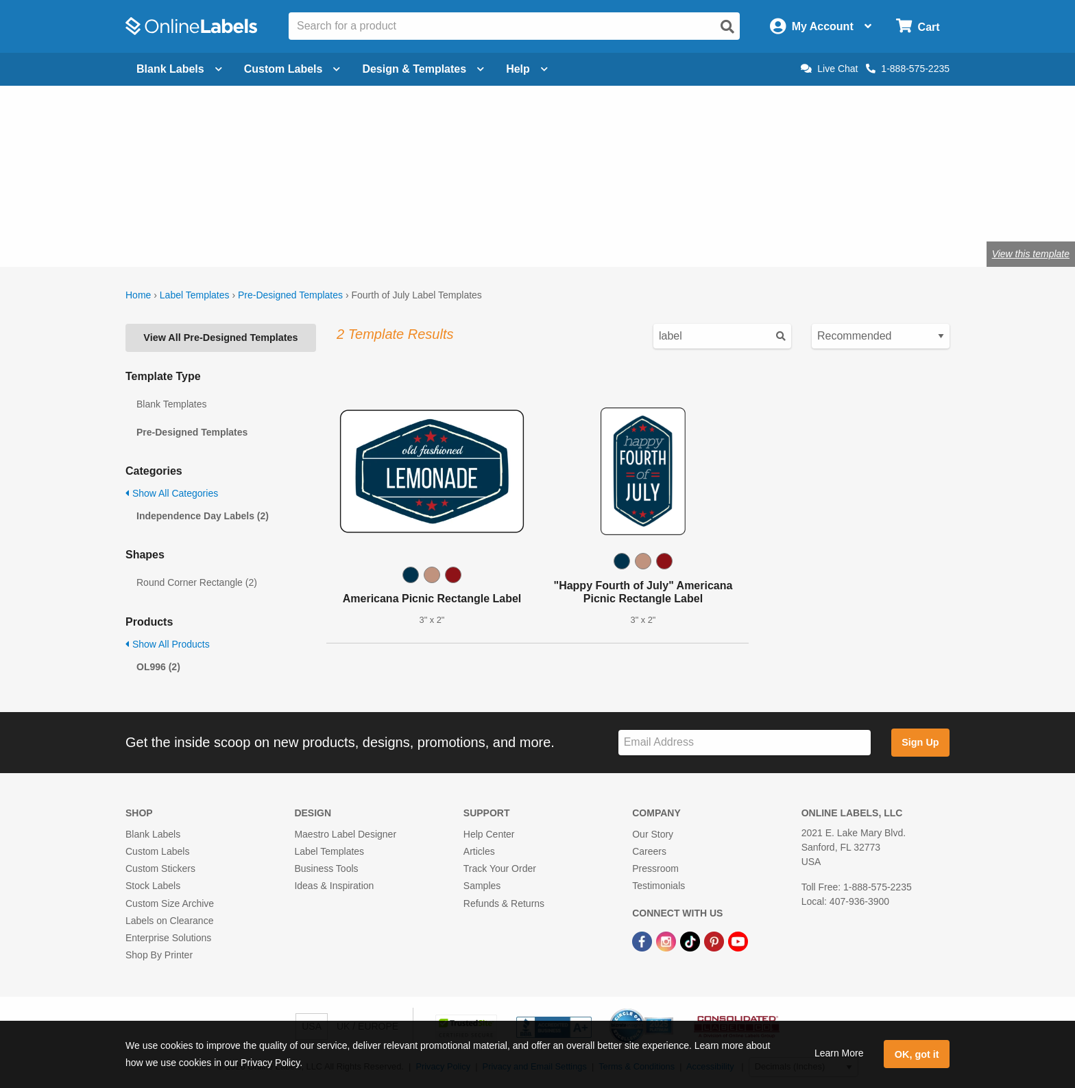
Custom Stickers (160, 868)
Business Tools (326, 868)
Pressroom (655, 868)
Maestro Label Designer (345, 834)
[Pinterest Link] (715, 940)
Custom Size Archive (169, 903)
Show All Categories (171, 493)
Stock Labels (152, 885)
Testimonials (658, 885)
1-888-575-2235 (908, 68)
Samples (481, 885)
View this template (1031, 253)
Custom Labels (157, 851)
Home (138, 294)
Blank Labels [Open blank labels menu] (179, 69)
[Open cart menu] (918, 26)
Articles (479, 851)
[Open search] (727, 26)
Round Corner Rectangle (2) (196, 582)
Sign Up (920, 742)
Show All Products (167, 644)
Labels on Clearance (169, 920)
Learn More (839, 1053)
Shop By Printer (159, 954)
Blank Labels (152, 834)
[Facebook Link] (643, 940)
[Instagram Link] (667, 940)
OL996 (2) (158, 666)
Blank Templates (171, 404)
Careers (649, 851)
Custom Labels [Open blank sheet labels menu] (292, 69)
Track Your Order (499, 868)
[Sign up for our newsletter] (744, 742)
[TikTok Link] (691, 940)
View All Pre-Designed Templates (220, 337)
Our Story (652, 834)
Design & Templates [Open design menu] (423, 69)
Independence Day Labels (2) (202, 515)
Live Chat (829, 68)
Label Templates (195, 294)
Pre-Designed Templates (290, 294)
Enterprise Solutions (168, 937)
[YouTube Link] (738, 940)
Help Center (489, 834)
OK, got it (917, 1054)
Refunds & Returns (503, 903)
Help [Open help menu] (527, 69)
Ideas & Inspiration (334, 885)
